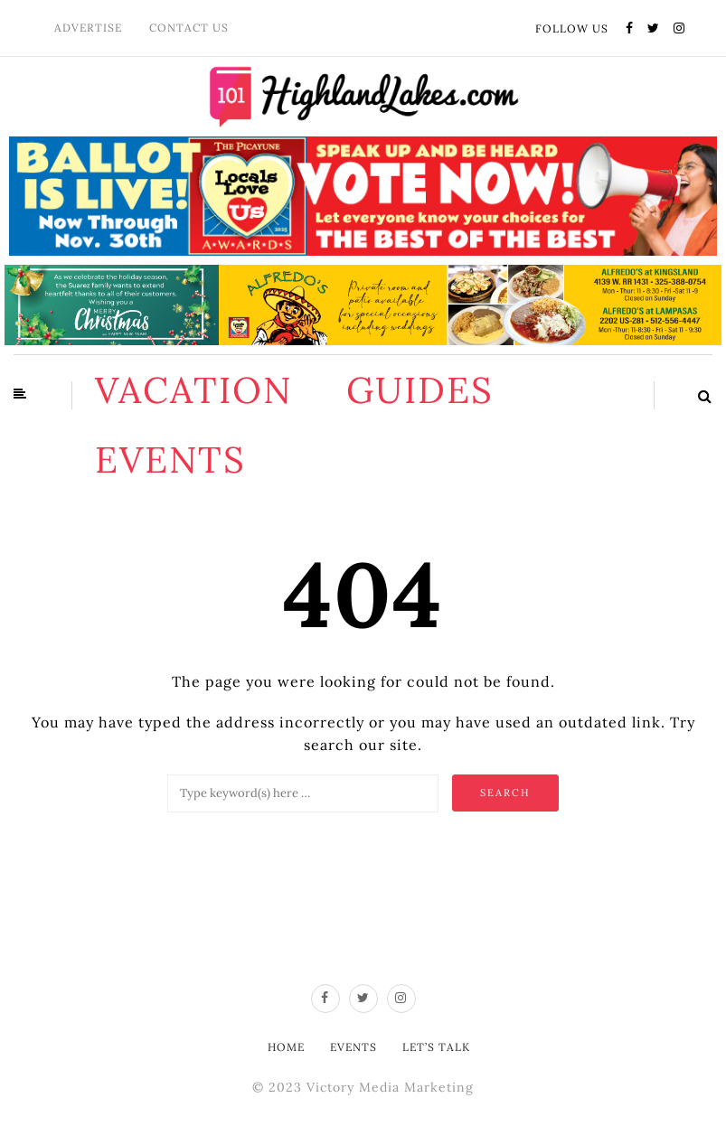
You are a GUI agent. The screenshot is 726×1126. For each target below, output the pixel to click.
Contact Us (189, 27)
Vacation (193, 390)
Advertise (88, 27)
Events (170, 459)
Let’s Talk (436, 1047)
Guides (420, 390)
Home (286, 1047)
